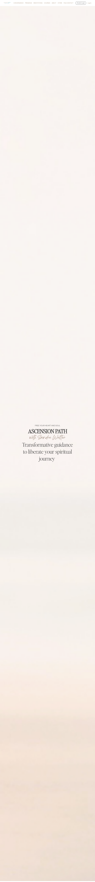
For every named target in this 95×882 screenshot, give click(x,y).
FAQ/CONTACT (68, 3)
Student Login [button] (80, 3)
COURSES (46, 3)
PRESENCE (27, 3)
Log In (89, 3)
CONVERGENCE (17, 3)
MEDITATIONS (36, 3)
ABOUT (53, 3)
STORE (59, 3)
